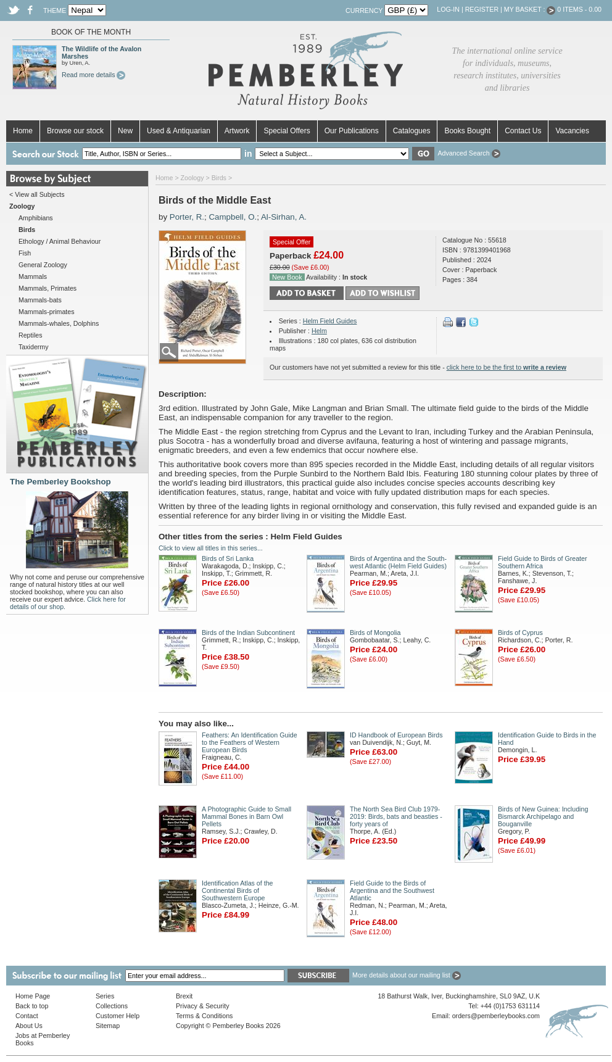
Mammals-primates (47, 311)
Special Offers (286, 131)
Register (481, 9)
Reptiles (31, 335)
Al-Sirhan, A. (284, 217)
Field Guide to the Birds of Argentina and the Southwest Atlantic (392, 890)
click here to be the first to (506, 367)
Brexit (184, 996)
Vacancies (572, 131)
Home (23, 131)
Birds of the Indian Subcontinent (248, 632)
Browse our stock (75, 131)
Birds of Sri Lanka (228, 558)
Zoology (192, 177)
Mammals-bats (40, 300)
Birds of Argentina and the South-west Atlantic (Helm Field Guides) (398, 562)
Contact (26, 1015)
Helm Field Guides (330, 321)
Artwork (237, 131)
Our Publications (352, 131)
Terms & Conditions (204, 1015)
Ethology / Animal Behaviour (60, 241)
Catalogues (412, 131)
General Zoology (43, 264)
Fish (25, 253)
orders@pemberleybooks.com (496, 1015)
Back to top (31, 1006)
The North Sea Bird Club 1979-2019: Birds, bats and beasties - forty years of (396, 816)
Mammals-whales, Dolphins (59, 323)
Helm (319, 330)
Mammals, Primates (47, 288)
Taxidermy (34, 347)
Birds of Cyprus (520, 632)
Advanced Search (468, 153)
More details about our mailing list (406, 975)
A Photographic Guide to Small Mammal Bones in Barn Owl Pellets (246, 816)
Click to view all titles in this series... (211, 548)
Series (105, 996)
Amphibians (36, 218)
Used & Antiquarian (178, 131)
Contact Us (523, 131)
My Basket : (530, 9)
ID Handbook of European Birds (396, 735)
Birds (219, 177)
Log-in (448, 9)
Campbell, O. (233, 217)
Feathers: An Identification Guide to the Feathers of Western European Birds (249, 742)
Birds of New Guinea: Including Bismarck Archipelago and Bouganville (543, 816)
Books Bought (467, 131)
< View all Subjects (37, 194)
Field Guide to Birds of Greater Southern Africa (542, 562)
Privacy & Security (202, 1006)
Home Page (32, 996)
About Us (29, 1025)
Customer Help (117, 1015)
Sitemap (108, 1025)
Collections (112, 1006)
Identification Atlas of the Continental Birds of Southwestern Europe (237, 890)
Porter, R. (187, 217)
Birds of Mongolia (375, 632)
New (125, 131)
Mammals (33, 276)
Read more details (93, 74)
